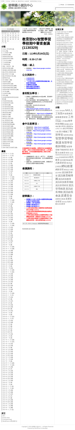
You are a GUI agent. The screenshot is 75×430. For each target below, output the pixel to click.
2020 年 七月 (6, 279)
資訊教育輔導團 (7, 124)
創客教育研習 (7, 58)
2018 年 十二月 (7, 316)
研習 (4, 95)
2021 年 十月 (6, 250)
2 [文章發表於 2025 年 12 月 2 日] (5, 33)
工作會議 (5, 62)
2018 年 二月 (6, 336)
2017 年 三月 (6, 357)
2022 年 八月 (6, 231)
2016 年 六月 (6, 374)
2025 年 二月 (6, 173)
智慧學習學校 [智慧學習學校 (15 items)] (68, 135)
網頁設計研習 (7, 118)
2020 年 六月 (6, 281)
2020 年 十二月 (7, 270)
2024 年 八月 (6, 184)
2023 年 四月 (6, 215)
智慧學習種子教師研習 (9, 89)
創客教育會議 (7, 56)
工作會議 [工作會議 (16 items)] (64, 121)
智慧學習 (5, 82)
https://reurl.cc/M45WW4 (41, 129)
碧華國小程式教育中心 (33, 206)
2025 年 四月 (6, 169)
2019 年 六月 (6, 305)
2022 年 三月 (6, 241)
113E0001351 (30, 78)
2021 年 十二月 (7, 246)
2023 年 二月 (6, 219)
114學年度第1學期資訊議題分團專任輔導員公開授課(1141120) (65, 74)
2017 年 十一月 (7, 341)
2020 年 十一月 (7, 272)
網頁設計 (5, 116)
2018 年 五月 (6, 330)
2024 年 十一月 (7, 179)
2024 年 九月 (6, 182)
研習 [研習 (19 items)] (67, 153)
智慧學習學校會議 (8, 85)
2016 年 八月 (6, 371)
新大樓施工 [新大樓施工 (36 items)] (64, 131)
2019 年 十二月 (7, 293)
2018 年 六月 (6, 328)
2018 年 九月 (6, 322)
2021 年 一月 (6, 268)
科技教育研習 (7, 103)
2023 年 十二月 (7, 200)
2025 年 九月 (6, 159)
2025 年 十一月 (7, 155)
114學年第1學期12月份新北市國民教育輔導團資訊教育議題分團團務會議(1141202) (65, 63)
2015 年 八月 (6, 394)
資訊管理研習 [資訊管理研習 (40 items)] (61, 185)
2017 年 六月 (6, 351)
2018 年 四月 (6, 332)
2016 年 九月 (6, 369)
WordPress (37, 428)
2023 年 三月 (6, 217)
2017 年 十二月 (7, 340)
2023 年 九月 (6, 206)
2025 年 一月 (6, 175)
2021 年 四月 (6, 262)
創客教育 (5, 54)
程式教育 (5, 105)
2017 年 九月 (6, 345)
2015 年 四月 (6, 402)
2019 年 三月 (6, 310)
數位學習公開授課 (8, 72)
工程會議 (5, 64)
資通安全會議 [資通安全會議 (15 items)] (60, 199)
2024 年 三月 (6, 194)
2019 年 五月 (6, 307)
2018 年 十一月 (7, 318)
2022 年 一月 (6, 245)
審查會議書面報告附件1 (33, 88)
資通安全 (5, 138)
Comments (70, 4)
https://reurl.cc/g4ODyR (41, 127)
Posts (62, 4)
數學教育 (5, 78)
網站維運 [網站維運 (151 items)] (67, 166)
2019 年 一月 (6, 314)
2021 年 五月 (6, 260)
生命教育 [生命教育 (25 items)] (61, 153)
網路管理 (5, 114)
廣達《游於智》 (7, 66)
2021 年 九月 (6, 252)
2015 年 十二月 (7, 386)
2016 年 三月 (6, 380)
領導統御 (5, 145)
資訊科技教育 (7, 126)
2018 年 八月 (6, 324)
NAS (4, 51)
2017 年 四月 (6, 355)
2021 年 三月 (6, 264)
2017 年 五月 (6, 353)
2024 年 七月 (6, 186)
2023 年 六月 (6, 212)
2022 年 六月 (6, 235)
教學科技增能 (7, 68)
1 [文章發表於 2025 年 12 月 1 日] (2, 33)
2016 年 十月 (6, 367)
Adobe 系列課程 (7, 49)
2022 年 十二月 (7, 223)
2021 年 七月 (6, 256)
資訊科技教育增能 (8, 128)
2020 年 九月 (6, 276)
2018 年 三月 (6, 334)
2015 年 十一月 (7, 388)
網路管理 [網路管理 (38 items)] (59, 169)
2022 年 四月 (6, 239)
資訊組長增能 (7, 134)
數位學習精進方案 (8, 76)
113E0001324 (30, 80)
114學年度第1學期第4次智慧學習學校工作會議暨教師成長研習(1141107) (65, 83)
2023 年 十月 (6, 204)
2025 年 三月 (6, 171)
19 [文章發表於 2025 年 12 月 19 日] (13, 37)
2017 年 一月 (6, 361)
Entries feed (6, 417)
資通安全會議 (7, 140)
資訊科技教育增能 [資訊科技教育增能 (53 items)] (64, 182)
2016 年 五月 (6, 376)
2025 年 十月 (6, 157)
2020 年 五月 (6, 283)
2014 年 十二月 (7, 409)
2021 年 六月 (6, 258)
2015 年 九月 (6, 392)
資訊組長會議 (7, 136)
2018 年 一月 (6, 338)
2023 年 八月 (6, 208)
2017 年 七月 (6, 349)
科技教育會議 (7, 101)
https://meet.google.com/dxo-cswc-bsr (38, 108)
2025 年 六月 (6, 165)
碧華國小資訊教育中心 (33, 204)
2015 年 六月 (6, 398)
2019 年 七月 (6, 303)
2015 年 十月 (6, 390)
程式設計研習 (7, 110)
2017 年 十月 (6, 343)
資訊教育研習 (7, 122)
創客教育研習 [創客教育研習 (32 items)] (61, 117)
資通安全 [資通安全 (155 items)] (66, 195)
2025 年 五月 (6, 167)
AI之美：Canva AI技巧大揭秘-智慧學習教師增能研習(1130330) (29, 30)
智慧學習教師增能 (8, 87)
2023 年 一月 (6, 221)
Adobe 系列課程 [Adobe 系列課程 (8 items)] (60, 110)
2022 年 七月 (6, 233)
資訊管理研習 (7, 130)
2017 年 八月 (6, 347)
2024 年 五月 (6, 190)
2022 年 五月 (6, 237)
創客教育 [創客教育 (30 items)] (69, 114)
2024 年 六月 (6, 188)
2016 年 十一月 (7, 365)
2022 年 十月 (6, 227)
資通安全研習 (7, 141)
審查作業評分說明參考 (33, 86)
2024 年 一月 (6, 198)
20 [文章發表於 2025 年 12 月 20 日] (15, 37)
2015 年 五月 (6, 400)
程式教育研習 (7, 108)
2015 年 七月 (6, 396)
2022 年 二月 (6, 243)
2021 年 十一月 (7, 248)
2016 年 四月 (6, 378)
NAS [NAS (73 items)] (67, 110)
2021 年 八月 (6, 254)
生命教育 (5, 93)
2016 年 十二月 (7, 363)
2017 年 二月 (6, 359)
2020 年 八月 (6, 277)
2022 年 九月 (6, 229)
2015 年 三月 (6, 403)
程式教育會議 (7, 107)
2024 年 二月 (6, 196)
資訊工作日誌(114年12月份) (65, 67)
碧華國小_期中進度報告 (33, 203)
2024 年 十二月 (7, 177)
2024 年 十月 (6, 181)
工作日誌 (5, 60)
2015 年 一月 (6, 407)
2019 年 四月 (6, 308)
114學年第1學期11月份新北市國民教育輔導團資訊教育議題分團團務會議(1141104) (65, 96)
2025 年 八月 (6, 161)
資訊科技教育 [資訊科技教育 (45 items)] (64, 179)
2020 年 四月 (6, 285)
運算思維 (5, 143)
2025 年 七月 (6, 163)
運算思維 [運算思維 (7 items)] (64, 202)
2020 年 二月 (6, 289)
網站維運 (5, 112)
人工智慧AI (6, 52)
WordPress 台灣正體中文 (10, 421)
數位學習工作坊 (7, 74)
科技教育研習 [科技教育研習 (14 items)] (64, 157)
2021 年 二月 (6, 266)
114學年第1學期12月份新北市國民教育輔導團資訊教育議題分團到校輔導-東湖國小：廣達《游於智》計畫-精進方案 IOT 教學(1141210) (65, 50)
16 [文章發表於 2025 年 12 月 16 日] (5, 37)
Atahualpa (44, 428)
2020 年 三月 (6, 287)
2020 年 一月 (6, 291)
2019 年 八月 (6, 301)
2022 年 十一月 (7, 225)
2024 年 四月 (6, 192)
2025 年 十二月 (7, 153)
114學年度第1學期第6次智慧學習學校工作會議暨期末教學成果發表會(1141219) (65, 38)
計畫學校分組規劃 (31, 85)
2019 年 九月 (6, 299)
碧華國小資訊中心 (20, 5)
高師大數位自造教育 (9, 147)
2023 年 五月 (6, 213)
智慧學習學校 (7, 83)
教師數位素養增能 (8, 70)
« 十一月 (4, 43)
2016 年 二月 (6, 382)
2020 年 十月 (6, 274)
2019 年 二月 (6, 312)
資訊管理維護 (7, 132)
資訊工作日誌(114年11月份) (65, 100)
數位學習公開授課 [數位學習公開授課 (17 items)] (65, 126)
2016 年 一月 (6, 384)
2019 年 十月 (6, 297)
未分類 (5, 91)
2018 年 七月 (6, 326)
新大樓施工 (6, 80)
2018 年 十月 (6, 320)
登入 (4, 416)
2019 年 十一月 (7, 295)
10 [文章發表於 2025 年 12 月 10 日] (8, 35)
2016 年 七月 (6, 372)
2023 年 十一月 (7, 202)
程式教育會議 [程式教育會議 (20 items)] (65, 160)
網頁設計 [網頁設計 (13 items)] (67, 170)
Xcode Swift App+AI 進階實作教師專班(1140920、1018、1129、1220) (64, 33)
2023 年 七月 (6, 210)
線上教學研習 (7, 120)
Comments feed (7, 419)
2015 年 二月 (6, 405)
